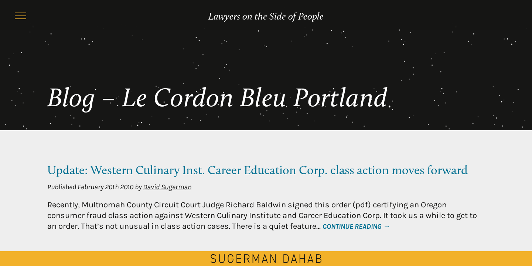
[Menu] (20, 17)
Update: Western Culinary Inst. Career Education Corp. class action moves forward (257, 171)
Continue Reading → (356, 226)
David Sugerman (167, 187)
